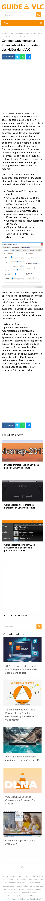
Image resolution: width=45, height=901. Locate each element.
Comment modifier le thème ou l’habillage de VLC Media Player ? (20, 506)
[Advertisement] (22, 86)
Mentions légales (10, 899)
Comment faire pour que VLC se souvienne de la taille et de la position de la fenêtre (19, 547)
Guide (11, 33)
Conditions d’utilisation (28, 896)
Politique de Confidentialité (30, 899)
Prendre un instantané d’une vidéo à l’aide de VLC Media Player (21, 466)
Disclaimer (12, 896)
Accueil (4, 33)
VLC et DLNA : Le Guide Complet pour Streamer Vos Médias (20, 800)
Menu (6, 23)
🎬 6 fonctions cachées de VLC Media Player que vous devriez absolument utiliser (22, 669)
